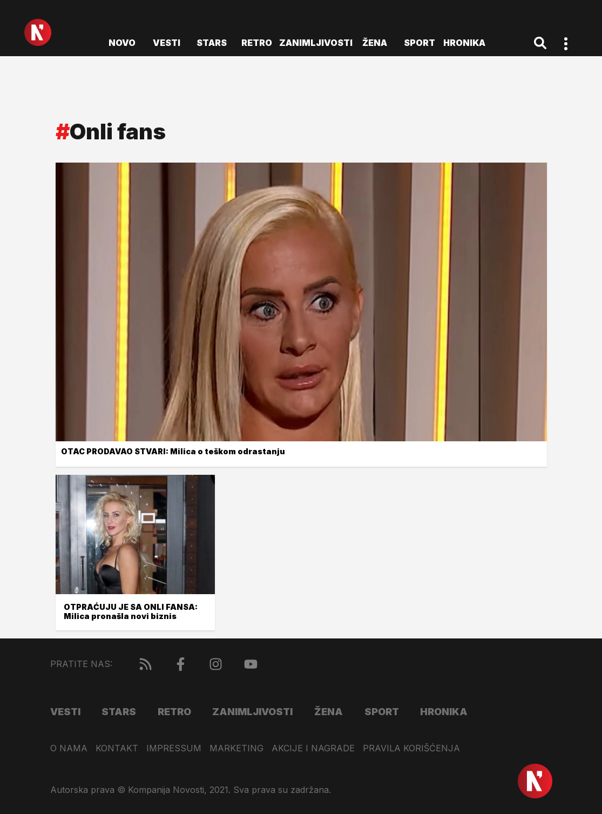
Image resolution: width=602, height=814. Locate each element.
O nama (68, 748)
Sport (419, 42)
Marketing (236, 748)
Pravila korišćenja (411, 748)
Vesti (166, 42)
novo (122, 42)
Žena (374, 42)
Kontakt (117, 748)
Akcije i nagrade (313, 748)
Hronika (464, 42)
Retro (256, 42)
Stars (212, 42)
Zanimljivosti (316, 42)
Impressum (173, 748)
